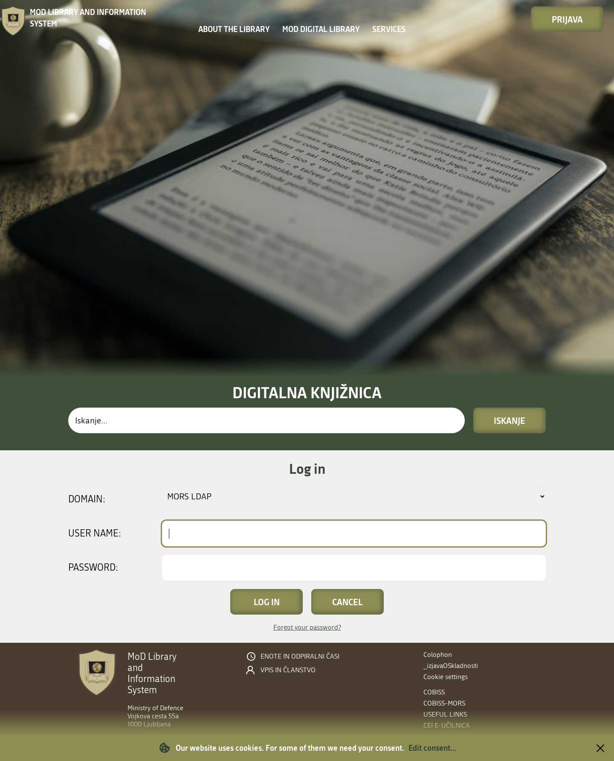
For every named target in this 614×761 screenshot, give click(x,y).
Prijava (567, 19)
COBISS (434, 692)
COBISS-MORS (444, 703)
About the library (233, 29)
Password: (93, 567)
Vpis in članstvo (288, 670)
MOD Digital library (320, 29)
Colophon (437, 654)
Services (388, 29)
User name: (94, 533)
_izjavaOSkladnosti (450, 666)
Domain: (86, 499)
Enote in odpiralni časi (300, 656)
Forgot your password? (307, 627)
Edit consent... (432, 747)
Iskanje (509, 420)
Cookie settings (445, 677)
